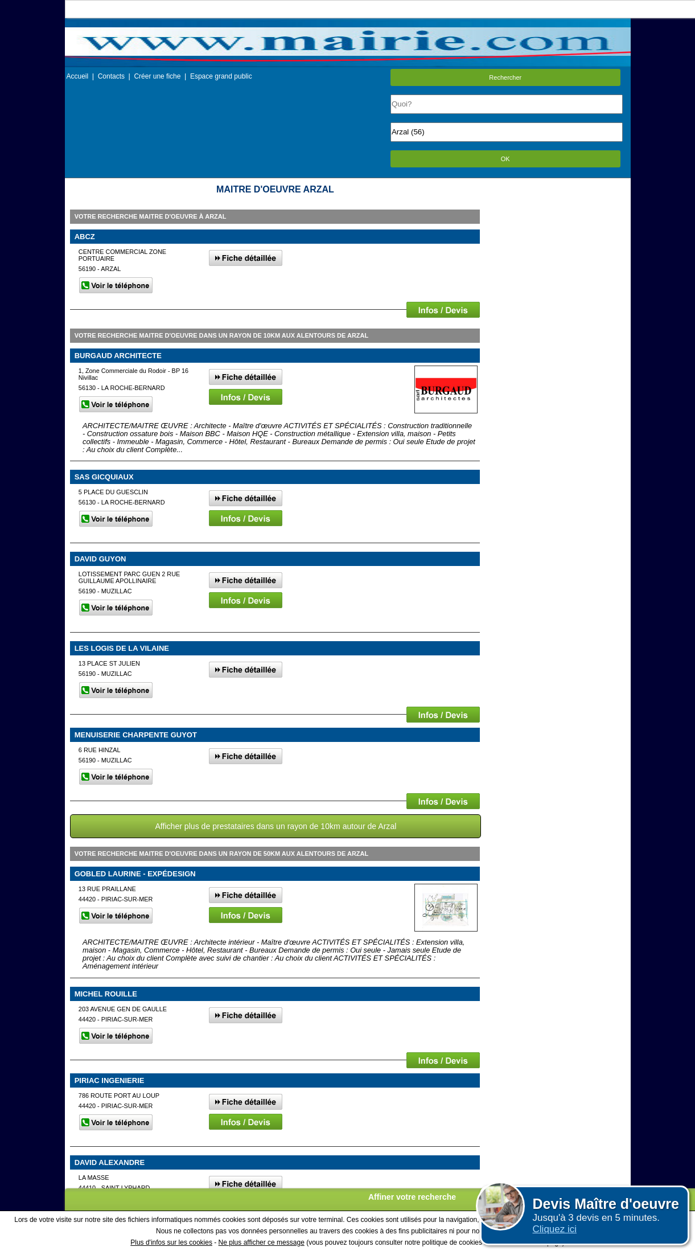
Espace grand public (221, 76)
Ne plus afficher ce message (262, 1242)
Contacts (111, 76)
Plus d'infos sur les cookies (171, 1242)
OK (505, 158)
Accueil (78, 76)
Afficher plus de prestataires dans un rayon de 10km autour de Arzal (275, 826)
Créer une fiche (157, 76)
